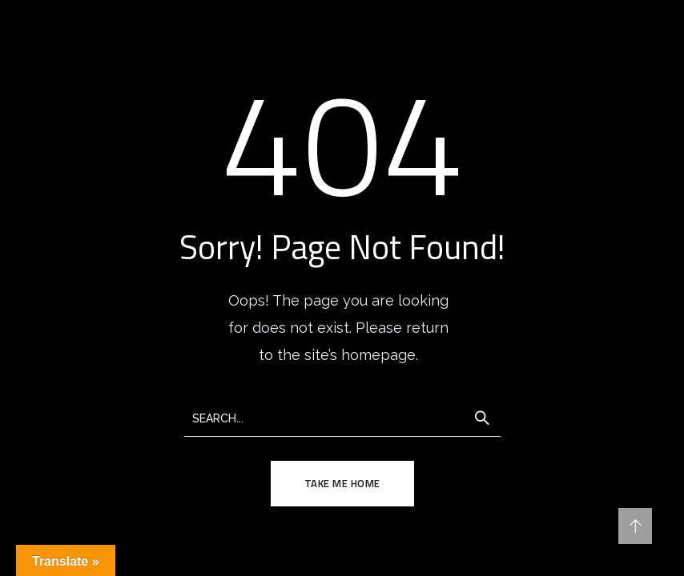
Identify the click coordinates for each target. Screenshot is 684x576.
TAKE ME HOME (342, 483)
